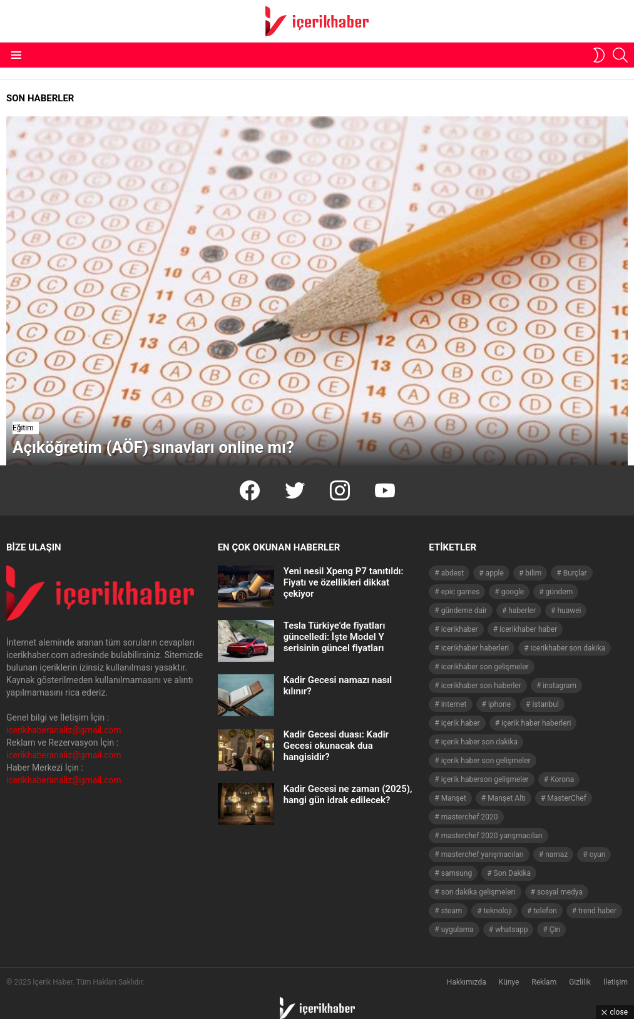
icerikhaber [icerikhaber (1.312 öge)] (459, 629)
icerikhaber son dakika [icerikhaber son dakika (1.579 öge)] (568, 648)
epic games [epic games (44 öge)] (460, 591)
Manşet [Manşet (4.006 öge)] (453, 798)
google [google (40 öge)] (512, 591)
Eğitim (23, 427)
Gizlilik (580, 982)
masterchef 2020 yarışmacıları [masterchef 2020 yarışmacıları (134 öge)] (492, 835)
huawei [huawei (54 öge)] (569, 610)
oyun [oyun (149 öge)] (598, 854)
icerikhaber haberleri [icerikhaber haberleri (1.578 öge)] (475, 648)
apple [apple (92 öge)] (495, 573)
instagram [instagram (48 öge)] (559, 685)
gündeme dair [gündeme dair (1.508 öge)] (464, 610)
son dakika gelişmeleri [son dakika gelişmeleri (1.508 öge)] (478, 892)
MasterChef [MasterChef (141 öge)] (566, 798)
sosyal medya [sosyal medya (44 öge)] (560, 892)
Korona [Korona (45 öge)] (562, 779)
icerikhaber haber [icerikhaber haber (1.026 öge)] (528, 629)
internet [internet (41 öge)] (454, 704)
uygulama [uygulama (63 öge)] (457, 929)
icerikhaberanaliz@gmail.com (63, 730)
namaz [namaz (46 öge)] (556, 854)
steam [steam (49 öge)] (452, 910)
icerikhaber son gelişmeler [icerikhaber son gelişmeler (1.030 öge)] (485, 666)
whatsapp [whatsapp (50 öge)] (511, 929)
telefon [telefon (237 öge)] (544, 910)
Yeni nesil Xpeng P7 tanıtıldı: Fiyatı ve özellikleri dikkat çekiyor (344, 582)
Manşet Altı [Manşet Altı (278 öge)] (507, 798)
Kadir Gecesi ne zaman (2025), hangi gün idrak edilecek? (348, 794)
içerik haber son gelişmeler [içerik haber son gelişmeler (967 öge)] (486, 760)
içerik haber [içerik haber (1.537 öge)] (460, 723)
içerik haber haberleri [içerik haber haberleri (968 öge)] (536, 723)
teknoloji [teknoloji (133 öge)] (498, 910)
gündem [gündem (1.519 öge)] (559, 591)
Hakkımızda (466, 982)
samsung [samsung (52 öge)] (456, 873)
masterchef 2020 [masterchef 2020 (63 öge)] (469, 817)
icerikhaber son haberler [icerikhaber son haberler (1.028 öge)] (481, 685)
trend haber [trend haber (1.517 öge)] (597, 910)
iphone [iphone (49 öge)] (499, 704)
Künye (509, 982)
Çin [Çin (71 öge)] (555, 929)
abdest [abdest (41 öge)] (452, 573)
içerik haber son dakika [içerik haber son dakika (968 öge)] (479, 742)
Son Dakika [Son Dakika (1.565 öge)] (512, 873)
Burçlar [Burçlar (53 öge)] (575, 573)
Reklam (543, 982)
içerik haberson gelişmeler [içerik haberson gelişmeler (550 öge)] (485, 779)
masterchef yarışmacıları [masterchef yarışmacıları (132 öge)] (482, 854)
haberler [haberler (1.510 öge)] (522, 610)
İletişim (615, 982)
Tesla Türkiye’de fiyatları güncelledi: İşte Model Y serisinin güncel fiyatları (335, 637)
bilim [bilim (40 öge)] (533, 573)
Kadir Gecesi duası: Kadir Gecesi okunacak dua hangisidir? (336, 746)
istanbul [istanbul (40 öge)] (545, 704)
